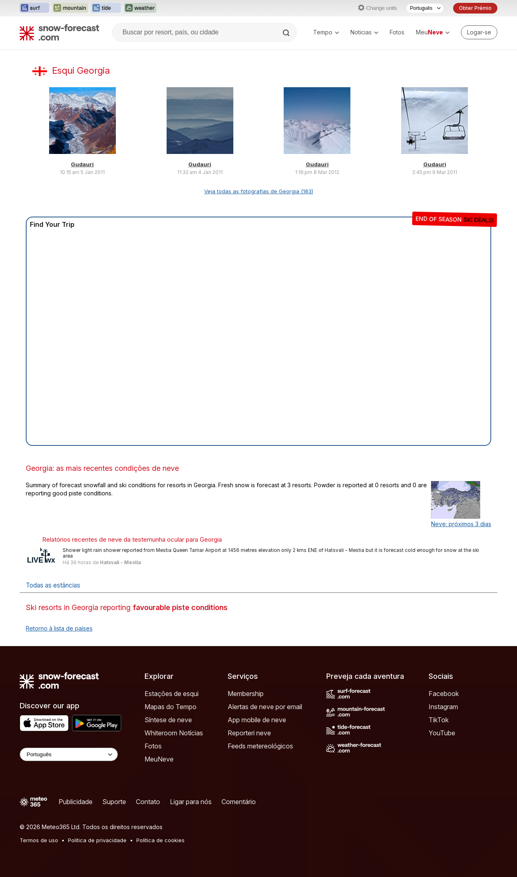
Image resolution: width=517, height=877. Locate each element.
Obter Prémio (475, 8)
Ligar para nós (191, 802)
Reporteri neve (249, 733)
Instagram (443, 707)
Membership (246, 693)
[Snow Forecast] (59, 32)
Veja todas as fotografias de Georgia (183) (258, 191)
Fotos (397, 32)
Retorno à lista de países (59, 628)
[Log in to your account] (479, 32)
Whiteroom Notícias (173, 733)
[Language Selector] (69, 754)
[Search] (287, 32)
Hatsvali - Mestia (120, 562)
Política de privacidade (97, 840)
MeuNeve (159, 759)
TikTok (439, 720)
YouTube (442, 733)
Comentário (238, 802)
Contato (148, 802)
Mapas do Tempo (170, 707)
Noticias (364, 32)
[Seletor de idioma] (424, 8)
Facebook (444, 693)
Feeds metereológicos (260, 746)
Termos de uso (39, 840)
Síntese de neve (168, 720)
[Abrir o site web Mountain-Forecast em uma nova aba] (70, 8)
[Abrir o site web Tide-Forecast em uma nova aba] (106, 8)
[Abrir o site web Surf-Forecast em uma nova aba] (34, 8)
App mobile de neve (257, 720)
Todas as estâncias (53, 585)
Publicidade (76, 802)
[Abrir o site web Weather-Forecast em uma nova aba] (140, 8)
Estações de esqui (171, 693)
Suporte (114, 802)
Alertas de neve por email (265, 707)
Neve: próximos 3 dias (461, 523)
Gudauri (82, 164)
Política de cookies (160, 840)
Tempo (326, 32)
